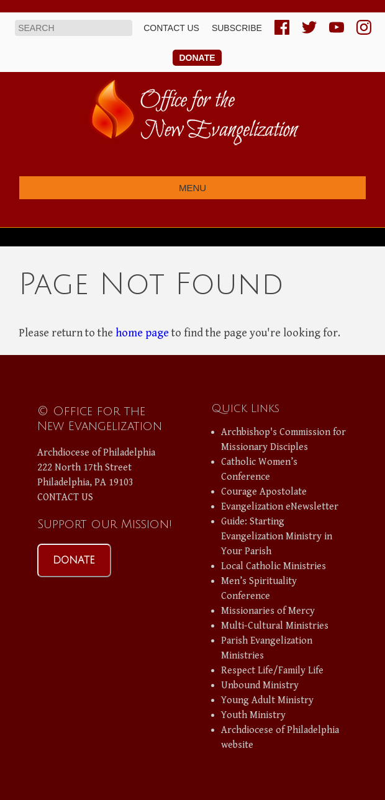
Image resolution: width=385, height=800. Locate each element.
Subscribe (237, 28)
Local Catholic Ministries (273, 566)
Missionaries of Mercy (268, 611)
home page (142, 332)
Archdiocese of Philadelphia (96, 453)
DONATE (74, 560)
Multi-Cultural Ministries (274, 626)
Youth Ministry (253, 715)
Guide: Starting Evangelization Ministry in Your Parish (276, 536)
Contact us (171, 28)
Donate (197, 58)
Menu (192, 187)
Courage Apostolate (264, 492)
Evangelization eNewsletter (279, 507)
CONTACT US (65, 497)
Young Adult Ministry (267, 700)
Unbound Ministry (260, 685)
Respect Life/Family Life (272, 670)
